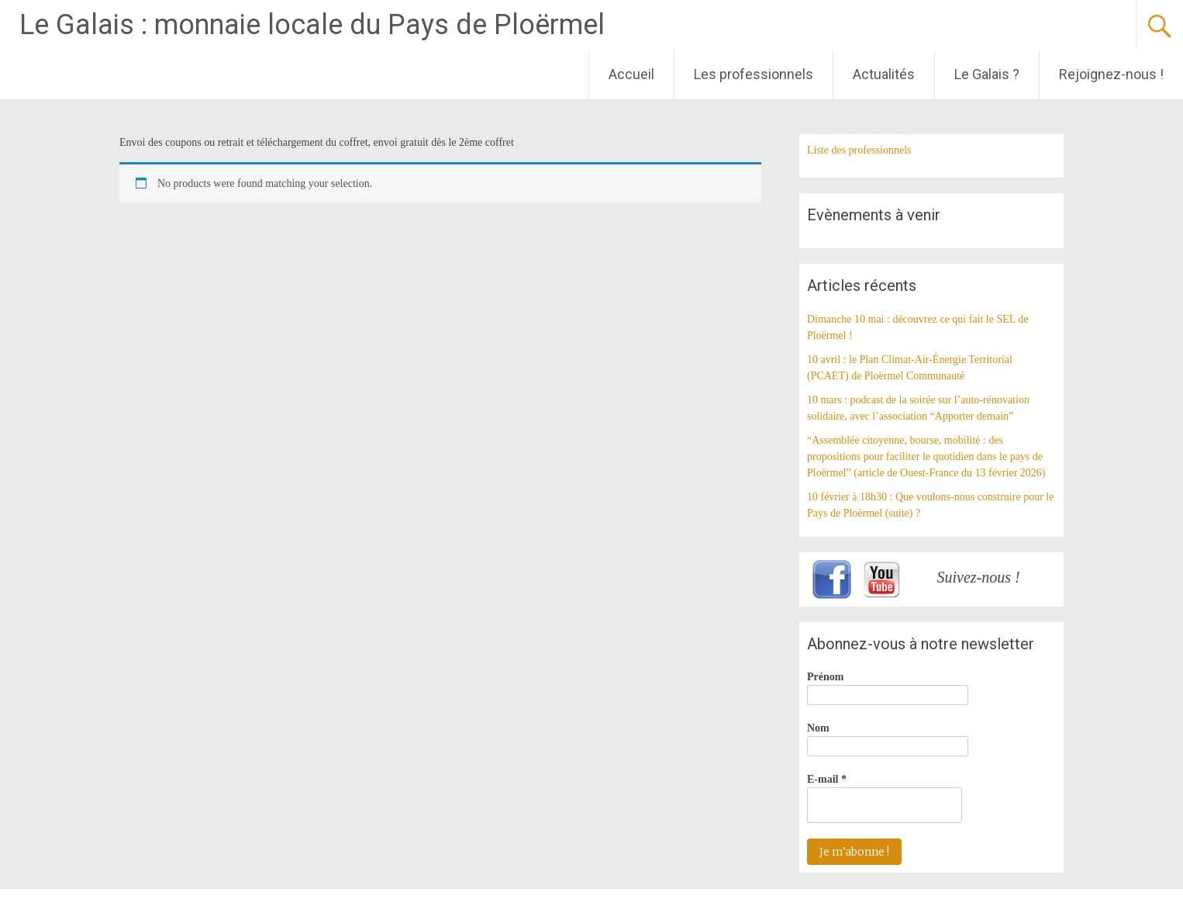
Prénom (825, 677)
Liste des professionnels (859, 150)
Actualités (884, 74)
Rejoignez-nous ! (1111, 74)
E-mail (827, 779)
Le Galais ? (986, 74)
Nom (818, 728)
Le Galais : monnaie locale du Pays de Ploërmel (312, 25)
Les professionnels (753, 74)
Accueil (631, 74)
